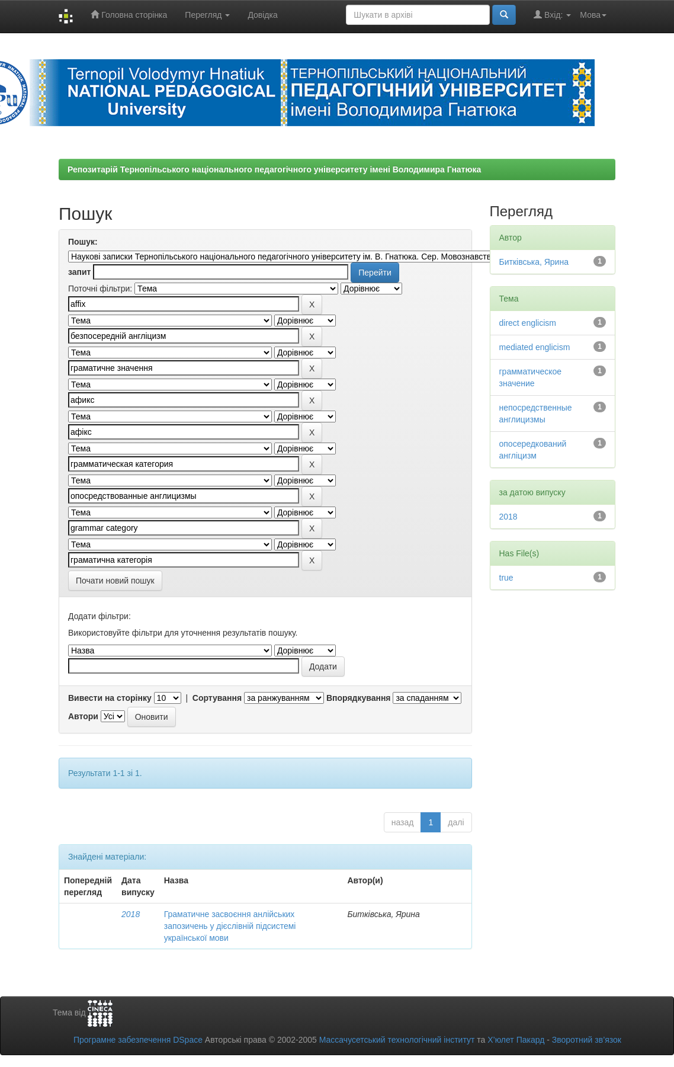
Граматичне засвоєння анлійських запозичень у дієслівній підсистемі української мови (230, 926)
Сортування (217, 698)
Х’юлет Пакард (515, 1039)
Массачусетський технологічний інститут (397, 1039)
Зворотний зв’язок (586, 1039)
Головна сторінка (129, 14)
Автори (83, 716)
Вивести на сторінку (110, 698)
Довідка (262, 15)
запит (79, 272)
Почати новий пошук (115, 580)
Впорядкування (358, 698)
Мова (593, 15)
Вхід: (552, 14)
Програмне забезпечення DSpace (138, 1039)
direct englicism (527, 323)
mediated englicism (534, 347)
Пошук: (83, 241)
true (506, 577)
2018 (130, 914)
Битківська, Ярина (534, 262)
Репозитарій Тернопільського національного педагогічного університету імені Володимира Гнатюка (274, 169)
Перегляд (207, 15)
